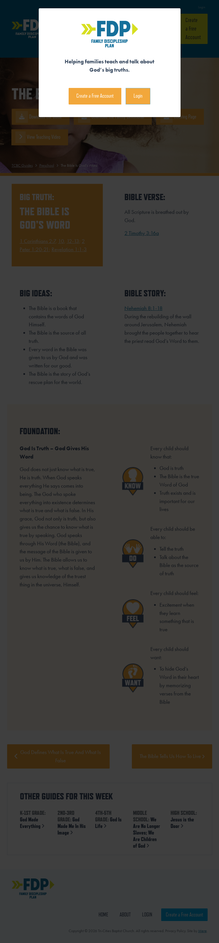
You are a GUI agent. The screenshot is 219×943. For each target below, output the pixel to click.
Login (138, 96)
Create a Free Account (95, 96)
